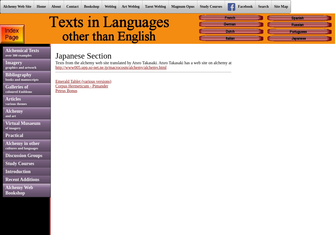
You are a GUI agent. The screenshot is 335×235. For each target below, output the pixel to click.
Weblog (110, 7)
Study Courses (211, 7)
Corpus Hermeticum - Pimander (81, 86)
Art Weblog (130, 7)
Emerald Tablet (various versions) (83, 81)
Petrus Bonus (66, 90)
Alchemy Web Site (17, 7)
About (56, 7)
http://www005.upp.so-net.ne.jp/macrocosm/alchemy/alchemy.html (110, 67)
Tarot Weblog (155, 7)
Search (263, 7)
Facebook (240, 7)
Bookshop (91, 7)
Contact (72, 7)
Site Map (281, 7)
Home (41, 7)
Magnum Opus (183, 7)
